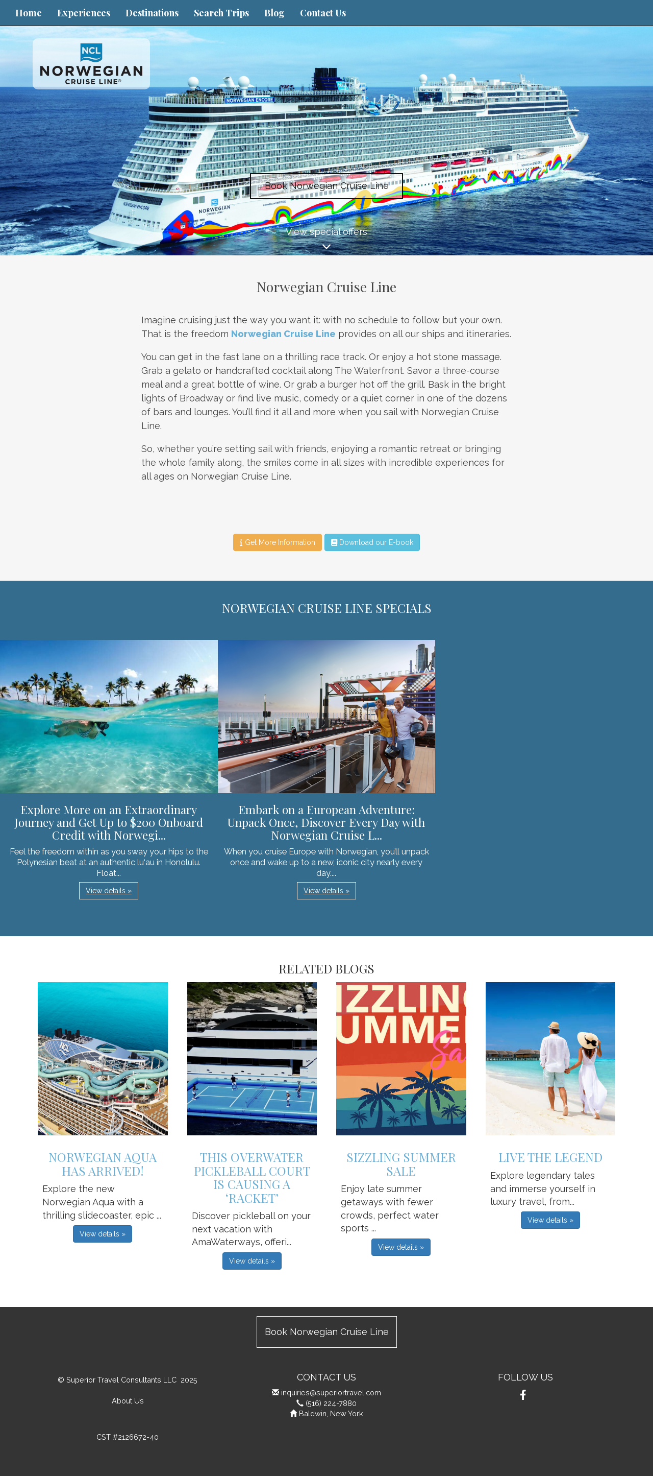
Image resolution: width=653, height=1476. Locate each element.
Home (28, 13)
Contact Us (323, 13)
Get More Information (277, 542)
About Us (128, 1400)
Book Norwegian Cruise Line (327, 185)
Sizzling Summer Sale (401, 1163)
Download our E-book (372, 542)
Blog (274, 13)
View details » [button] (109, 891)
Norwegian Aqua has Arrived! (102, 1163)
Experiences (83, 13)
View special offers (326, 240)
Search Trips (221, 13)
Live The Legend (550, 1157)
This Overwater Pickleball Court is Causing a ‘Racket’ (252, 1177)
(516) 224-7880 (331, 1403)
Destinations (152, 13)
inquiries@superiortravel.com (331, 1392)
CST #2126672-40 (127, 1437)
